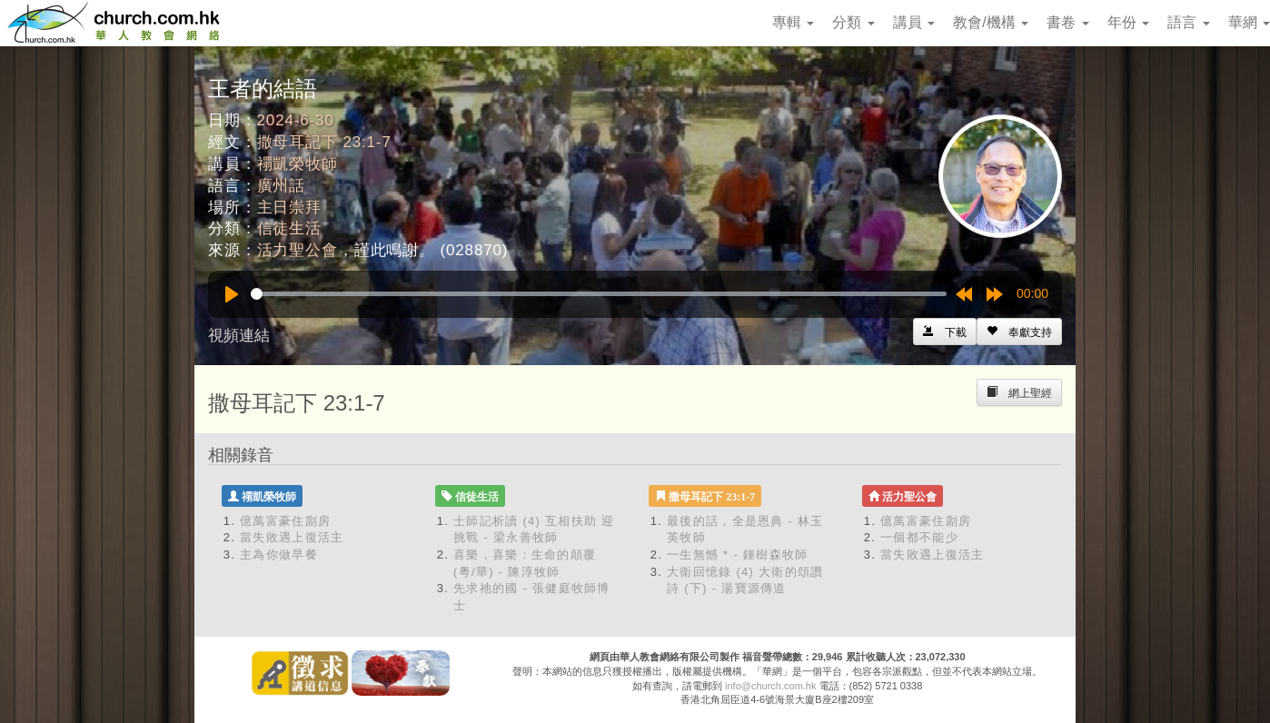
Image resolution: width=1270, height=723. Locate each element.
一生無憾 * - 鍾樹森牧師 (737, 554)
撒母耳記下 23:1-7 (324, 142)
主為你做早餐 (279, 554)
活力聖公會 (297, 250)
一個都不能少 (919, 537)
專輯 (793, 22)
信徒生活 (289, 228)
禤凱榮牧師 (297, 164)
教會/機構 (990, 22)
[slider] (599, 293)
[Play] (231, 294)
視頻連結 (239, 335)
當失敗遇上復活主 (291, 537)
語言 (1188, 22)
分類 (853, 22)
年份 (1128, 22)
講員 (914, 22)
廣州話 (281, 185)
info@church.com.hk (770, 685)
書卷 (1067, 22)
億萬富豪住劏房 (285, 521)
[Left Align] (1019, 331)
